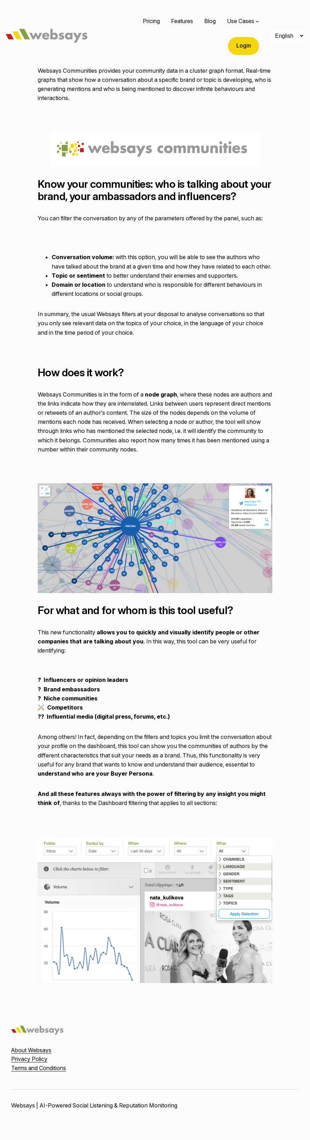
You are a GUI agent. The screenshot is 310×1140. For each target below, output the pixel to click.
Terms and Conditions (38, 1067)
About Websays (31, 1050)
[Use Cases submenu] (257, 21)
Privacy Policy (29, 1058)
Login (243, 45)
